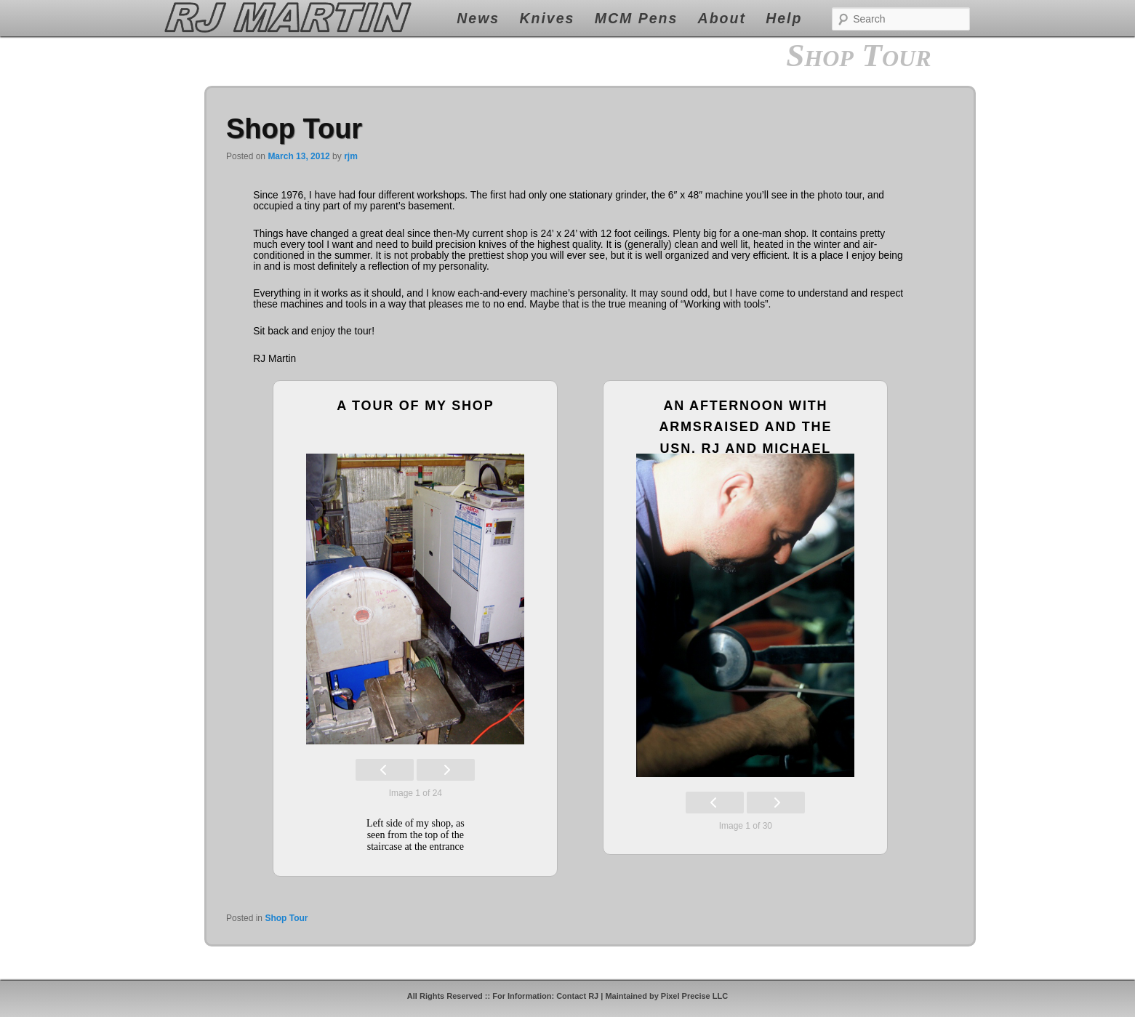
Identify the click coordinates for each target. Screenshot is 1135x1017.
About (722, 18)
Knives (546, 18)
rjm (351, 156)
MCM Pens (636, 18)
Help (784, 18)
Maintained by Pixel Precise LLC (666, 996)
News (478, 18)
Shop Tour (294, 128)
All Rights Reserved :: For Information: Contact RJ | (506, 996)
